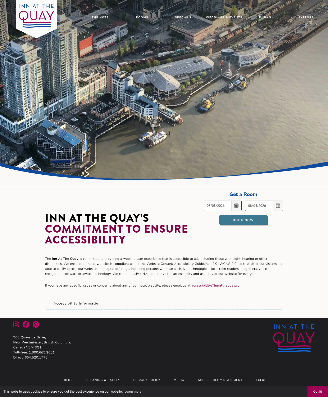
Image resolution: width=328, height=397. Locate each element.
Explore (306, 17)
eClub (261, 380)
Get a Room (243, 194)
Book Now (243, 220)
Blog (68, 380)
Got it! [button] (317, 391)
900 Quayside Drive (29, 337)
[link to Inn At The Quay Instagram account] (16, 326)
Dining (265, 17)
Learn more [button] (133, 391)
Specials (183, 17)
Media (179, 380)
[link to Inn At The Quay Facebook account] (26, 326)
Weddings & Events (224, 17)
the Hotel (101, 17)
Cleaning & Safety (103, 380)
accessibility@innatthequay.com (216, 285)
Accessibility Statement (220, 380)
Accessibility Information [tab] (77, 303)
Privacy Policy (146, 380)
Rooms (142, 17)
